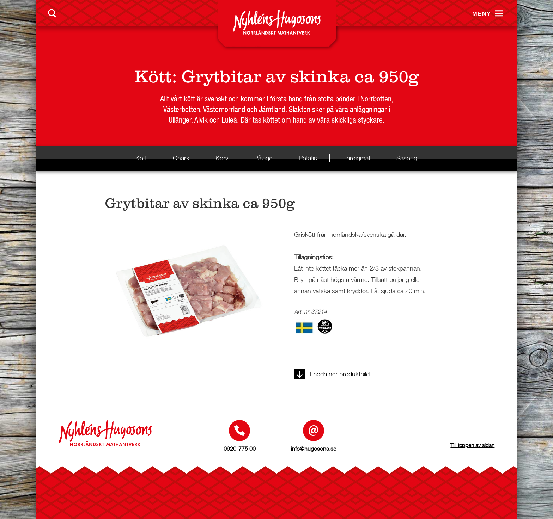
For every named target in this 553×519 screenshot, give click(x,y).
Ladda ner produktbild (332, 374)
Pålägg (263, 158)
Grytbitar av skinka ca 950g (300, 76)
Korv (221, 158)
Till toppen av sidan (472, 445)
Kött (153, 76)
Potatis (308, 158)
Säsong (406, 158)
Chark (181, 158)
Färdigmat (356, 158)
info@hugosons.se (313, 448)
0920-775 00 (240, 448)
